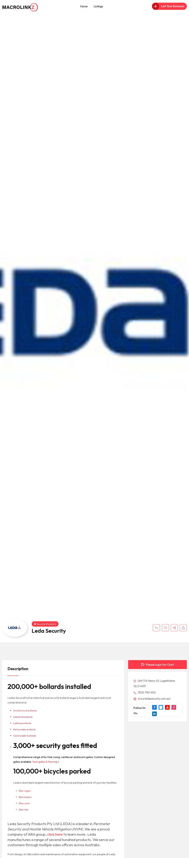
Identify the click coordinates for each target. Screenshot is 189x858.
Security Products (45, 624)
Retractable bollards (24, 729)
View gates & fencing (44, 761)
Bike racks (24, 803)
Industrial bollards (22, 716)
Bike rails (23, 809)
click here (55, 834)
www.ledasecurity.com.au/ (152, 698)
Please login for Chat (157, 664)
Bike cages (25, 790)
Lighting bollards (22, 723)
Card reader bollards (24, 735)
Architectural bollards (25, 710)
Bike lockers (25, 797)
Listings (98, 6)
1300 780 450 (145, 692)
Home (84, 6)
